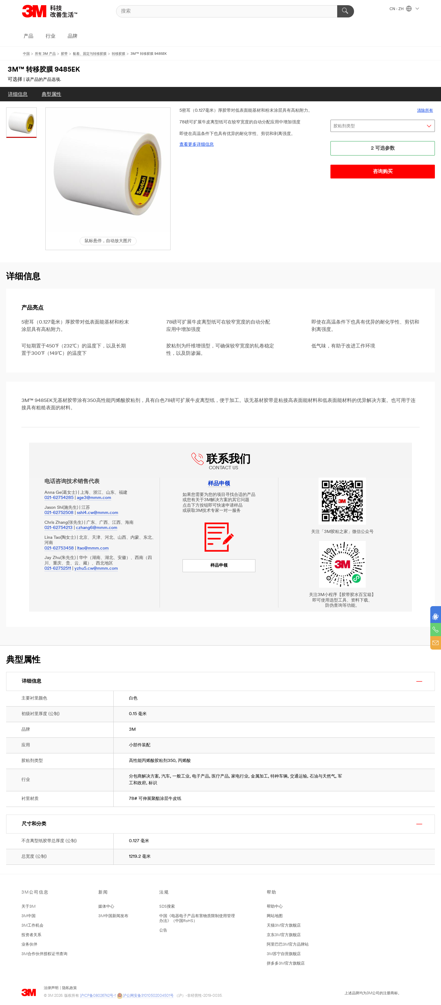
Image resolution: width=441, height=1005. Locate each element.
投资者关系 (31, 935)
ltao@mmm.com (93, 548)
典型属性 (51, 94)
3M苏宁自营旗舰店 (284, 954)
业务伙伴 (29, 945)
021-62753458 (59, 548)
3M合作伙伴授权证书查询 (44, 954)
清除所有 (425, 111)
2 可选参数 (383, 148)
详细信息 (18, 94)
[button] (108, 170)
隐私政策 (69, 988)
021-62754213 (58, 528)
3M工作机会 (32, 926)
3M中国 (28, 916)
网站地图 (275, 916)
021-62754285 (59, 498)
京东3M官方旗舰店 (284, 935)
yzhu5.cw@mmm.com (96, 568)
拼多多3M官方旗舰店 (286, 964)
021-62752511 (57, 568)
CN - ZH (404, 9)
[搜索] (235, 11)
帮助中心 (275, 907)
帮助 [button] (272, 892)
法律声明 (51, 988)
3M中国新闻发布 (113, 916)
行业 (50, 36)
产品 (28, 36)
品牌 (72, 36)
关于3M (28, 907)
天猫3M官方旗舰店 (284, 926)
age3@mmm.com (94, 498)
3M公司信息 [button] (35, 892)
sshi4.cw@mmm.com (97, 513)
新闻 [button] (103, 892)
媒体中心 (106, 907)
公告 (163, 930)
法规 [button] (164, 892)
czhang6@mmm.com (96, 528)
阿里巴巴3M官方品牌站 (288, 945)
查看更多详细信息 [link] (196, 144)
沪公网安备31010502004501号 (145, 996)
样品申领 (219, 565)
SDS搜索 (167, 907)
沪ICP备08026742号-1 (98, 996)
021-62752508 (59, 513)
